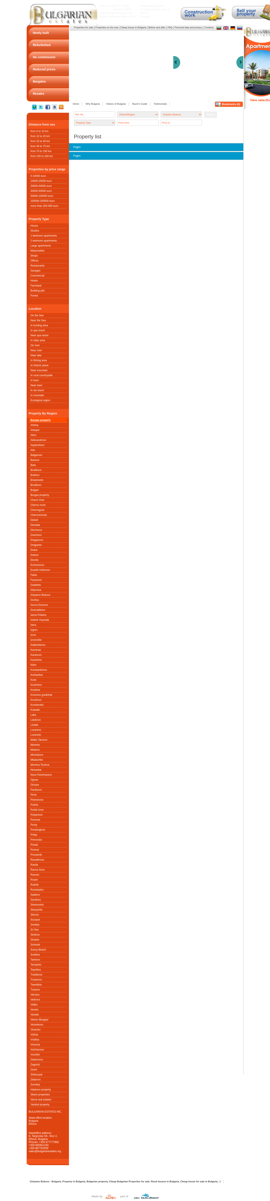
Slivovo (35, 914)
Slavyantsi (37, 909)
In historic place (40, 365)
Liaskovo (36, 719)
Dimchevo (36, 530)
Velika (34, 1004)
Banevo (35, 460)
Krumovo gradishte (41, 694)
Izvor (33, 634)
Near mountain (39, 370)
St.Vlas (35, 929)
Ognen (34, 779)
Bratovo (35, 475)
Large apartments (41, 245)
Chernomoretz (39, 515)
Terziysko (36, 964)
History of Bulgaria (116, 104)
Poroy (34, 824)
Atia (33, 450)
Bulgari (35, 490)
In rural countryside (42, 375)
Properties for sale (83, 27)
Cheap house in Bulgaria (133, 27)
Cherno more (38, 505)
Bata (33, 465)
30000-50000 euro (41, 190)
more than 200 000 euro (44, 205)
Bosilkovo (36, 470)
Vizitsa (34, 1034)
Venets (35, 1009)
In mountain (37, 395)
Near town (37, 385)
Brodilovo (36, 485)
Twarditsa (36, 984)
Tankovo (35, 959)
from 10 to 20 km (40, 136)
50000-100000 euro (42, 195)
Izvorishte (36, 639)
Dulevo (35, 555)
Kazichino (36, 659)
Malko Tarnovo (39, 739)
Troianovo (36, 979)
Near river (36, 350)
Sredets (35, 924)
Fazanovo (36, 579)
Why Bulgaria (93, 104)
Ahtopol (35, 430)
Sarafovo (36, 899)
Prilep (34, 834)
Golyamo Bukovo (40, 594)
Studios (35, 230)
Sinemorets (37, 904)
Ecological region (40, 400)
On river (35, 345)
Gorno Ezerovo (39, 604)
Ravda (34, 864)
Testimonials (160, 104)
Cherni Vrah (37, 500)
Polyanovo (37, 814)
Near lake (36, 355)
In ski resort (37, 390)
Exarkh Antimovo (40, 570)
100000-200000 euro (43, 200)
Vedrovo (35, 999)
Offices (35, 260)
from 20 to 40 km (40, 141)
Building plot (38, 290)
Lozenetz (36, 734)
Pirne (34, 794)
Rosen (34, 879)
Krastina (35, 689)
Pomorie (35, 819)
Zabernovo (37, 1059)
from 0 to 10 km (40, 131)
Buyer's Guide (139, 104)
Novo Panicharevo (41, 774)
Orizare (35, 784)
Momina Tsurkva (40, 764)
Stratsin (35, 939)
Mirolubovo (37, 754)
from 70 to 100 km (41, 151)
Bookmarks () (231, 104)
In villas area (38, 340)
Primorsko (36, 839)
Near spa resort (40, 335)
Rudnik (35, 884)
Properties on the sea (106, 27)
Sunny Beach (38, 949)
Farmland (36, 285)
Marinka (35, 744)
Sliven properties (40, 1094)
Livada (34, 724)
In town (35, 380)
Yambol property (40, 1104)
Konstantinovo (39, 669)
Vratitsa (35, 1039)
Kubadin (35, 709)
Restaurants (38, 265)
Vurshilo (35, 1054)
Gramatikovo (38, 609)
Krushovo (36, 699)
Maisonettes (38, 250)
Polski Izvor (37, 809)
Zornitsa (35, 1084)
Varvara (35, 994)
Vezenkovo (37, 1024)
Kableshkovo (38, 644)
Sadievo (35, 894)
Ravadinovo (37, 859)
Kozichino (36, 684)
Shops (34, 255)
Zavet (34, 1069)
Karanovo (36, 654)
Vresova (35, 1044)
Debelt (34, 520)
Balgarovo (36, 455)
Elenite (35, 560)
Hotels (34, 280)
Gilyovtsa (36, 589)
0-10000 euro (38, 175)
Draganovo (37, 540)
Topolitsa (36, 969)
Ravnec (35, 874)
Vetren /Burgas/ (40, 1019)
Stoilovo (35, 934)
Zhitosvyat (37, 1074)
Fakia (34, 574)
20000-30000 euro (41, 185)
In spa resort (38, 330)
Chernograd (37, 510)
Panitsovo (36, 789)
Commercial (37, 275)
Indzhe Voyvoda (40, 619)
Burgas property (41, 420)
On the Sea (37, 315)
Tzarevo (35, 989)
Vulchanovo (37, 1049)
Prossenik (36, 854)
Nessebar (36, 769)
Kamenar (36, 649)
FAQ (170, 27)
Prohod (35, 849)
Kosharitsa (37, 674)
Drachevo (36, 535)
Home (76, 104)
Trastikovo (37, 974)
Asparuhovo (37, 445)
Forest (34, 295)
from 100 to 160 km (42, 156)
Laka (33, 714)
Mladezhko (37, 759)
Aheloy (35, 425)
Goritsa (35, 599)
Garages (36, 270)
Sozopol (35, 919)
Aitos (33, 435)
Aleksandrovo (38, 440)
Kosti (33, 679)
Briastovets (37, 480)
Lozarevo (36, 729)
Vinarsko (36, 1029)
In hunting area (39, 325)
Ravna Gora (38, 869)
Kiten (33, 664)
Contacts (209, 27)
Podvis (34, 804)
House (34, 225)
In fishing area (39, 360)
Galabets (36, 584)
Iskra (33, 624)
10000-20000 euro (41, 180)
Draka (34, 550)
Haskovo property (41, 1089)
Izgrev (34, 629)
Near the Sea (38, 320)
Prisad (34, 844)
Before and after (156, 27)
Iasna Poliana (38, 614)
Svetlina (35, 954)
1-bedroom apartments (44, 235)
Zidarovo (36, 1079)
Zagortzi (35, 1064)
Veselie (35, 1014)
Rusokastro (37, 889)
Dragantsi (36, 545)
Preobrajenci (38, 829)
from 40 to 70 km (40, 146)
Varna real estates (41, 1099)
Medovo (35, 749)
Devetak (35, 525)
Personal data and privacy (188, 27)
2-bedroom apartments (44, 240)
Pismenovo (37, 799)
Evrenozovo (37, 565)
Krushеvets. (37, 704)
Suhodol (35, 944)
